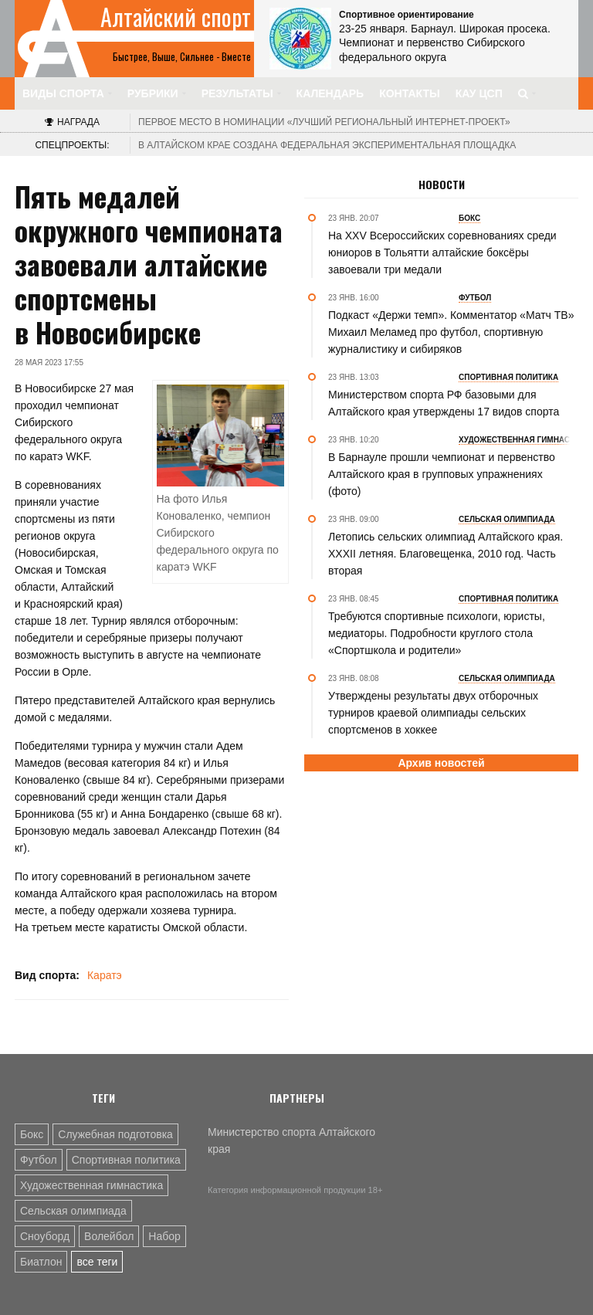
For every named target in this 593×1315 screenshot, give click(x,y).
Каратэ (104, 975)
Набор (164, 1236)
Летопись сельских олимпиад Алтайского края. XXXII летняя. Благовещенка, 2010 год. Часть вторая (445, 553)
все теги (96, 1262)
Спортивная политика (126, 1160)
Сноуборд (44, 1236)
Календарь (330, 93)
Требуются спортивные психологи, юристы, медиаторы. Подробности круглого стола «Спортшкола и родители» (436, 633)
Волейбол (109, 1236)
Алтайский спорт (175, 17)
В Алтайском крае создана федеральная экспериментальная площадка (327, 145)
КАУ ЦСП (479, 93)
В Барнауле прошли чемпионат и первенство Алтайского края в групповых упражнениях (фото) (441, 474)
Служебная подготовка (115, 1134)
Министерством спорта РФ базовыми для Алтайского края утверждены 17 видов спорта (443, 403)
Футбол (38, 1160)
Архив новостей (441, 763)
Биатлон (41, 1262)
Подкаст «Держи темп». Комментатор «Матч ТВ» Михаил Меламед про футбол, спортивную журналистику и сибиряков (451, 332)
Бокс (31, 1134)
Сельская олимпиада (73, 1211)
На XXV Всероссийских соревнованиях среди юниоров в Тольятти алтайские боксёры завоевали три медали (442, 252)
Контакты (409, 93)
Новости (441, 184)
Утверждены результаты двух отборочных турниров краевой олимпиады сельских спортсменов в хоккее (433, 713)
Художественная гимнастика (91, 1185)
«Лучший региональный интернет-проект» (324, 122)
